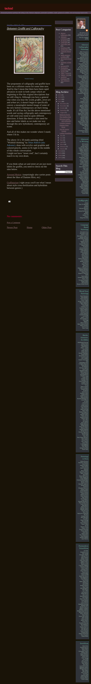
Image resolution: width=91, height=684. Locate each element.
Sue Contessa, (84, 441)
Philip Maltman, (84, 424)
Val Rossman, (85, 190)
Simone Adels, (84, 675)
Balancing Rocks (65, 115)
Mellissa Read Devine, (82, 611)
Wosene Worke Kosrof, (82, 284)
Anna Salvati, (85, 466)
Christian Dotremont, (83, 76)
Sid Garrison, (85, 521)
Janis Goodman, (84, 388)
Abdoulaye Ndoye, (83, 53)
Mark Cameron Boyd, (83, 324)
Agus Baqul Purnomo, (82, 58)
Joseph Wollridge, (84, 314)
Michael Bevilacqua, (83, 211)
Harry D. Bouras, (84, 90)
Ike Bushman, (84, 384)
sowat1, (86, 216)
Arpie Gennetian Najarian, (84, 468)
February (63, 146)
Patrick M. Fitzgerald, (83, 513)
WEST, (86, 129)
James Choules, (84, 386)
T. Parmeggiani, (84, 444)
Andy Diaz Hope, (84, 560)
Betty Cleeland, (84, 473)
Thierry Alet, (85, 278)
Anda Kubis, (85, 464)
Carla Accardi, (84, 357)
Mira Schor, (85, 266)
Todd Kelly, (85, 189)
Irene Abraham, (84, 496)
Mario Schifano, (84, 176)
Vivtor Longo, (84, 679)
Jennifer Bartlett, (84, 585)
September (63, 110)
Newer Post (12, 227)
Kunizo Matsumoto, (83, 258)
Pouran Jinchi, (84, 116)
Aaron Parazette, (84, 296)
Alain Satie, (85, 62)
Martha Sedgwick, (83, 412)
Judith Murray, (84, 593)
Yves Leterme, (84, 192)
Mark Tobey (85, 410)
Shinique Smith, (84, 120)
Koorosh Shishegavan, (82, 398)
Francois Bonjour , (83, 88)
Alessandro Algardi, (83, 64)
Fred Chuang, (85, 658)
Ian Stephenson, (84, 577)
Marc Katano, (85, 408)
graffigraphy (65, 50)
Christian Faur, (84, 306)
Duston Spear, (84, 245)
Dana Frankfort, (84, 309)
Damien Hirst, (84, 652)
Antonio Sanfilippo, (83, 353)
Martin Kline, (85, 413)
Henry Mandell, (84, 252)
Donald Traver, (84, 485)
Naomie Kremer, (84, 417)
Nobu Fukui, (85, 615)
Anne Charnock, (84, 298)
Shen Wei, (85, 436)
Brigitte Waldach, (84, 150)
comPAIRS (64, 42)
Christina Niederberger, (82, 480)
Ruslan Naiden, (84, 118)
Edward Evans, (84, 312)
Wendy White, (84, 281)
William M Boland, (83, 633)
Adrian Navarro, (84, 461)
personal (63, 66)
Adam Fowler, (84, 343)
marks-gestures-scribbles (65, 56)
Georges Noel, (84, 378)
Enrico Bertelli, (84, 158)
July (61, 135)
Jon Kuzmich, (84, 592)
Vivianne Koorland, (83, 280)
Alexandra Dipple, (83, 554)
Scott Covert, (85, 326)
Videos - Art (65, 75)
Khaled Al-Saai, (84, 101)
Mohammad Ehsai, (83, 110)
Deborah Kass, (84, 242)
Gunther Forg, (84, 382)
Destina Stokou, (84, 310)
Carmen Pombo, (84, 152)
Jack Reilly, (85, 580)
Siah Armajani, (84, 188)
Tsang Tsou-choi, (84, 217)
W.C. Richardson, (84, 534)
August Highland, (84, 302)
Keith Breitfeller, (84, 596)
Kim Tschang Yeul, (83, 502)
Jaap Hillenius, (84, 578)
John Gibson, (85, 497)
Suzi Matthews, (84, 624)
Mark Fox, (85, 265)
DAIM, (86, 203)
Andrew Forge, (84, 558)
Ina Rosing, (85, 165)
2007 (60, 157)
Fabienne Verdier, (84, 84)
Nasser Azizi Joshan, (83, 113)
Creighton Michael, (83, 363)
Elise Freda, (85, 369)
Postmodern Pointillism (64, 69)
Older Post (46, 227)
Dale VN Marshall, (83, 204)
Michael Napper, (84, 178)
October (62, 108)
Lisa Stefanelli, (84, 406)
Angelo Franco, (84, 561)
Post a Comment (13, 222)
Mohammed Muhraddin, (85, 182)
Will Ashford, (85, 282)
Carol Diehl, (85, 305)
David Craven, (84, 482)
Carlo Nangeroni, (84, 477)
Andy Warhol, (84, 648)
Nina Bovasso (84, 510)
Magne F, (86, 321)
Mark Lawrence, (84, 325)
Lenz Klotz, (85, 402)
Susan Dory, (85, 621)
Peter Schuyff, (84, 672)
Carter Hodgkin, (84, 478)
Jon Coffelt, (85, 591)
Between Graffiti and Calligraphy (25, 28)
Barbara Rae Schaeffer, (82, 69)
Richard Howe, (84, 430)
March (62, 144)
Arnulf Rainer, (84, 354)
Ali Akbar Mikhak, (83, 66)
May (61, 140)
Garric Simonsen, (84, 160)
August (62, 112)
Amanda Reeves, (84, 647)
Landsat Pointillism (65, 133)
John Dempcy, (84, 662)
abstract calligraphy (64, 34)
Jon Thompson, (84, 498)
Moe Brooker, (84, 180)
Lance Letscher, (84, 504)
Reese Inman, (85, 619)
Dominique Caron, (83, 157)
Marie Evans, (85, 264)
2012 (60, 99)
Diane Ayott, (85, 572)
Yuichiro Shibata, (84, 537)
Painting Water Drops (64, 126)
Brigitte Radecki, (84, 72)
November (63, 106)
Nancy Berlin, (84, 416)
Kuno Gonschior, (84, 599)
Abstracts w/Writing (64, 38)
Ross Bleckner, (84, 517)
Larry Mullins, (84, 260)
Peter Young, (85, 617)
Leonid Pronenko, (84, 102)
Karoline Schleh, (84, 172)
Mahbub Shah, (84, 605)
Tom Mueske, (85, 445)
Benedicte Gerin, (84, 70)
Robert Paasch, (84, 620)
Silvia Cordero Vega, (83, 121)
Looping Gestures (65, 123)
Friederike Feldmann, (83, 89)
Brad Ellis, (85, 474)
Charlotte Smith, (84, 566)
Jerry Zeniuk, (85, 660)
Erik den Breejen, (84, 248)
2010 (60, 151)
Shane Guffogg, (84, 520)
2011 (60, 101)
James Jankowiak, (83, 581)
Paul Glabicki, (84, 422)
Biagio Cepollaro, (84, 149)
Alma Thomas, (84, 557)
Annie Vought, (84, 300)
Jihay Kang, (85, 587)
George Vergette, (84, 161)
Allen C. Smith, (84, 347)
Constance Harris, (84, 308)
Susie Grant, (85, 328)
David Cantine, (84, 481)
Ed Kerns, (85, 486)
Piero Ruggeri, (84, 185)
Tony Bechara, (84, 629)
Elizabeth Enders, (84, 370)
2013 (60, 97)
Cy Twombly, (85, 156)
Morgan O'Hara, (84, 414)
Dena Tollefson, (84, 570)
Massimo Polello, (84, 106)
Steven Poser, (85, 440)
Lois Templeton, (84, 173)
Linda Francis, (84, 405)
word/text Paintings (64, 78)
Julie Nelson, (85, 663)
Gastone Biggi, (84, 573)
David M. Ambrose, (83, 484)
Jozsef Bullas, (84, 500)
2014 (60, 95)
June (61, 138)
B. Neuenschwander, (83, 68)
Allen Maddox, (84, 297)
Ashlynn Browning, (83, 148)
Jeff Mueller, (85, 253)
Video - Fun (64, 73)
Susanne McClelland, (83, 277)
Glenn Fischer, (84, 493)
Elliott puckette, (84, 372)
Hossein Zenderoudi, (83, 93)
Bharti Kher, (85, 650)
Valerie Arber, (84, 533)
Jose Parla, (85, 97)
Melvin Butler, (84, 108)
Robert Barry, (85, 272)
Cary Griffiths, (84, 358)
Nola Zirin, (85, 512)
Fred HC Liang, (84, 376)
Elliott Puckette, (84, 81)
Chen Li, (86, 74)
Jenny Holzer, (85, 254)
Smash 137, (85, 215)
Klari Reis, (85, 664)
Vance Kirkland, (84, 631)
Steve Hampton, (84, 522)
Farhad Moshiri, (84, 85)
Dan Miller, (85, 240)
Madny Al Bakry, (84, 105)
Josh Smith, (85, 316)
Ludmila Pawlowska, (83, 174)
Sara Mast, (85, 518)
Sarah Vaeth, (85, 434)
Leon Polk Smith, (84, 666)
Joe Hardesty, (85, 256)
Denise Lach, (85, 80)
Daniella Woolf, (84, 241)
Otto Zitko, (85, 420)
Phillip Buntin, (84, 425)
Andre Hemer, (84, 350)
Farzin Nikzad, (84, 373)
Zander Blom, (84, 636)
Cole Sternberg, (84, 154)
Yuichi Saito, (85, 449)
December (63, 104)
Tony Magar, (85, 446)
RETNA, (86, 213)
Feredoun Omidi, (84, 86)
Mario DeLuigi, (84, 409)
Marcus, (86, 209)
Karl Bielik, (85, 170)
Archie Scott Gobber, (83, 301)
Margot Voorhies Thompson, (84, 262)
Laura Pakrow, (84, 400)
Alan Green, (85, 646)
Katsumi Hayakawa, (83, 501)
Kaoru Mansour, (84, 98)
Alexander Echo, (84, 65)
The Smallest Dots (65, 117)
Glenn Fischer (84, 574)
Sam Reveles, (85, 433)
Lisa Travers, (85, 104)
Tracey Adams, (84, 530)
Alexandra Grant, (84, 233)
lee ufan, (86, 401)
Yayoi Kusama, (84, 536)
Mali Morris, (85, 505)
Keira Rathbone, (84, 318)
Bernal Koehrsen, (84, 472)
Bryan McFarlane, (83, 476)
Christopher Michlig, (83, 238)
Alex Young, (85, 553)
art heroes (64, 40)
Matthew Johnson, (83, 609)
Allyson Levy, (84, 556)
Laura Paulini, (84, 600)
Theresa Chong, (84, 526)
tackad (9, 8)
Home (29, 227)
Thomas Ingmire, (84, 124)
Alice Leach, (85, 145)
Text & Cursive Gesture (64, 130)
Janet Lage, (85, 168)
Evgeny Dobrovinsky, (83, 82)
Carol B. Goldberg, (83, 565)
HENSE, (86, 207)
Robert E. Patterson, (83, 273)
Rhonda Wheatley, (83, 269)
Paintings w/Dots (66, 62)
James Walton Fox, (83, 166)
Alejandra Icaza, (84, 552)
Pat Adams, (85, 421)
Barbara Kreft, (84, 564)
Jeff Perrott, (85, 584)
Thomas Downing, (83, 529)
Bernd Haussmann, (83, 355)
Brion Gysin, (85, 73)
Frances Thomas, (84, 492)
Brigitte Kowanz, (84, 237)
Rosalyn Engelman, (83, 432)
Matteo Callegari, (84, 608)
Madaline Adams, (84, 667)
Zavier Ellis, (85, 193)
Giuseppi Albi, (84, 380)
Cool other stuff (65, 44)
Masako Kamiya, (84, 607)
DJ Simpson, (85, 366)
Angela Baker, (84, 351)
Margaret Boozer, (84, 668)
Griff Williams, (84, 250)
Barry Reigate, (84, 470)
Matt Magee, (85, 670)
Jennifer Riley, (84, 389)
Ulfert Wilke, (85, 125)
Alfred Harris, (84, 346)
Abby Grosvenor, (84, 52)
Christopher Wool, (83, 362)
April (62, 142)
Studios (63, 71)
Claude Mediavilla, (83, 77)
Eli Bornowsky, (84, 655)
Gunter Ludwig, (84, 162)
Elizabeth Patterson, (83, 488)
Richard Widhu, (84, 117)
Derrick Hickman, (83, 244)
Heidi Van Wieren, (83, 576)
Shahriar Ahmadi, (84, 186)
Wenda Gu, (85, 128)
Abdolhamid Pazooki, (83, 342)
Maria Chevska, (84, 322)
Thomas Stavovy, (84, 627)
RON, (86, 274)
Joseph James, (84, 394)
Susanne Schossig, (83, 623)
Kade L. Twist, (84, 317)
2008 (60, 155)
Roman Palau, (84, 516)
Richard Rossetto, (84, 270)
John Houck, (85, 589)
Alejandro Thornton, (83, 462)
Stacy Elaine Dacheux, (82, 437)
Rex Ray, (86, 514)
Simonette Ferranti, (83, 122)
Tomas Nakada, (84, 676)
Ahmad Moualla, (84, 60)
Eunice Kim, (85, 656)
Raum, (86, 212)
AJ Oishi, (86, 550)
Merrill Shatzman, (83, 109)
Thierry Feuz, (85, 528)
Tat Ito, (86, 525)
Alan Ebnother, (84, 345)
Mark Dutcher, (84, 506)
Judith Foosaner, (84, 396)
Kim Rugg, (85, 320)
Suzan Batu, (85, 442)
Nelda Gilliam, (84, 184)
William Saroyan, (84, 448)
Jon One (86, 96)
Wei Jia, (86, 126)
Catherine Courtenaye (83, 153)
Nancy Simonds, (84, 613)
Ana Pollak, (85, 349)
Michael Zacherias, (83, 612)
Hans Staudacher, (84, 164)
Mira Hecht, (85, 671)
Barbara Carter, (84, 562)
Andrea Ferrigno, (84, 465)
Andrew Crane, (84, 234)
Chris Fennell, (84, 568)
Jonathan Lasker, (84, 393)
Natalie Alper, (84, 418)
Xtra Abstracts (65, 81)
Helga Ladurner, (84, 92)
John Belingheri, (84, 588)
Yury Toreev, (85, 132)
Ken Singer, (85, 597)
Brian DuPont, (84, 304)
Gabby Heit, (85, 377)
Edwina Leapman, (83, 367)
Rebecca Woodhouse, (83, 268)
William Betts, (84, 632)
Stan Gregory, (84, 438)
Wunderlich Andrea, (83, 130)
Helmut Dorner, (84, 494)
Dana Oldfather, (84, 654)
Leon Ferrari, (85, 404)
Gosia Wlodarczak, (83, 381)
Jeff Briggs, (85, 582)
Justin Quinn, (85, 257)
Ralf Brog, (85, 674)
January (62, 149)
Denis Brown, (84, 78)
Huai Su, (86, 94)
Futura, (86, 205)
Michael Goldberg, (83, 177)
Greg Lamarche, (84, 313)
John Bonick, (85, 392)
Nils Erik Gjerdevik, (83, 114)
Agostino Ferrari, (84, 57)
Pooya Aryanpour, (83, 426)
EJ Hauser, (85, 246)
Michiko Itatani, (84, 508)
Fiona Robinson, (84, 374)
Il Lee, (86, 385)
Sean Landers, (84, 276)
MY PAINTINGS (66, 59)
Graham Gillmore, (83, 249)
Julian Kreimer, (84, 397)
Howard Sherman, (83, 208)
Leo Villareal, (85, 601)
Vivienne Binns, (84, 678)
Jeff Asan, (85, 169)
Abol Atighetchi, (84, 54)
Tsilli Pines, (85, 532)
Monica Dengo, (84, 112)
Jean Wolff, (85, 659)
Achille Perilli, (84, 56)
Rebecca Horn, (84, 428)
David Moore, (84, 365)
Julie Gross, (85, 595)
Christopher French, (83, 651)
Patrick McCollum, (83, 616)
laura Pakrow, (85, 538)
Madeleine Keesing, (83, 604)
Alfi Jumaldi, (85, 144)
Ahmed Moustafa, (83, 61)
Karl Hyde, (85, 100)
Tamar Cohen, (84, 524)
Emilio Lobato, (84, 489)
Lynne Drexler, (84, 603)
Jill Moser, (85, 390)
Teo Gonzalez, (84, 625)
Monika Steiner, (84, 509)
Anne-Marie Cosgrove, (82, 236)
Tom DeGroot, (84, 628)
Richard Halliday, (84, 429)
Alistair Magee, (84, 146)
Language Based (66, 51)
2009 (60, 153)
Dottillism (64, 48)
